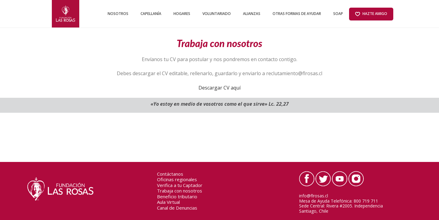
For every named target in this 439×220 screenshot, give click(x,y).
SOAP (338, 13)
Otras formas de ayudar (297, 13)
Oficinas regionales (177, 179)
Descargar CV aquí (219, 87)
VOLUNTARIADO (216, 13)
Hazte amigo (371, 13)
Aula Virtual (168, 202)
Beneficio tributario (177, 196)
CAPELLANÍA (151, 13)
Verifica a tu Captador (179, 185)
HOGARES (181, 13)
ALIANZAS (251, 13)
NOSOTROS (118, 13)
